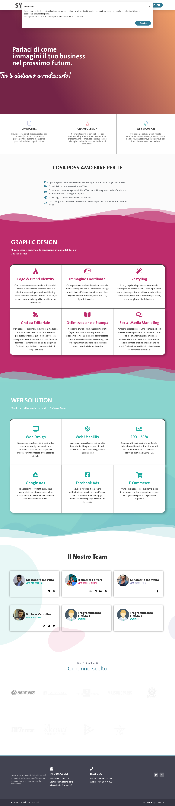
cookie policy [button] (43, 14)
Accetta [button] (143, 23)
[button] (149, 6)
